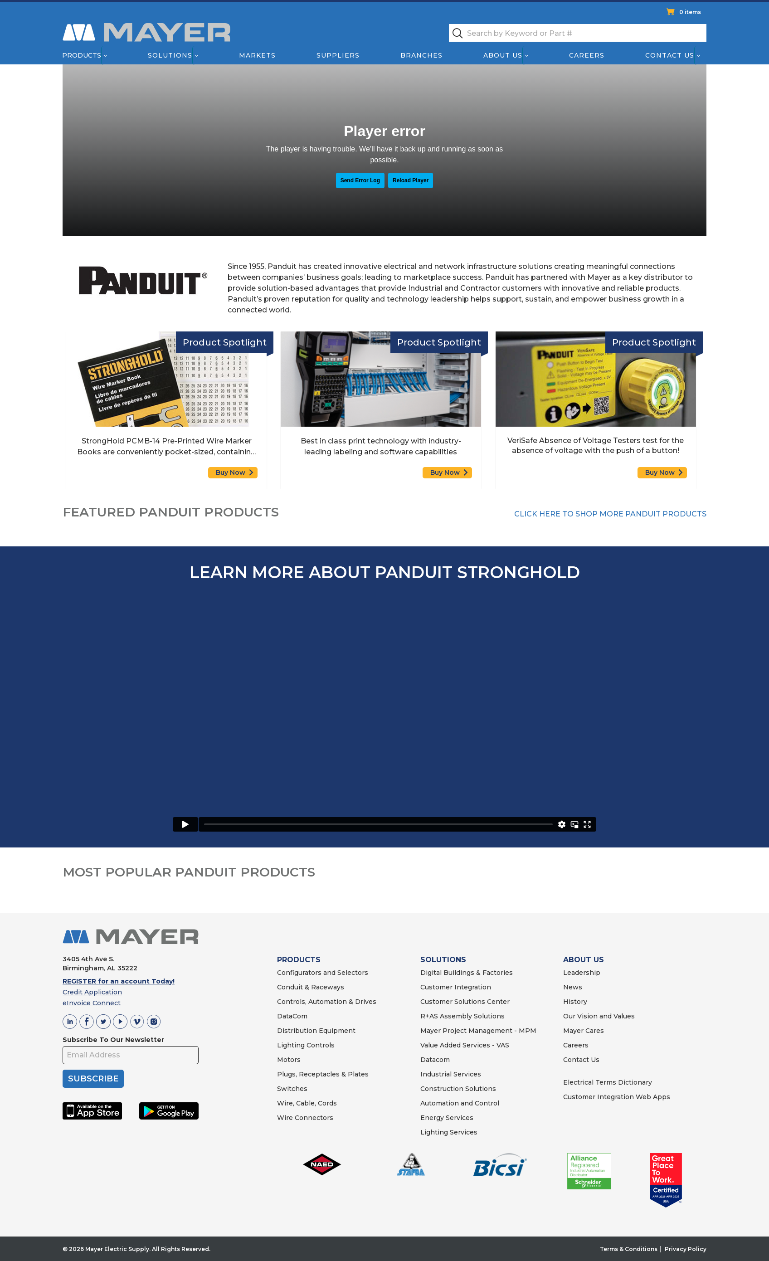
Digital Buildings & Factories (466, 973)
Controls (320, 1045)
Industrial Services (450, 1074)
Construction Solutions (458, 1089)
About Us (503, 55)
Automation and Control (459, 1103)
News (572, 987)
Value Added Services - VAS (464, 1045)
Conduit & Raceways (310, 987)
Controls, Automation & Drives (326, 1002)
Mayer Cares (583, 1031)
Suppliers (338, 55)
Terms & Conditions (628, 1249)
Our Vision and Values (599, 1016)
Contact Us (670, 55)
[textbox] (577, 33)
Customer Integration (455, 987)
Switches (292, 1089)
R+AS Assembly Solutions (462, 1016)
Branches (421, 55)
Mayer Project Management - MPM (478, 1031)
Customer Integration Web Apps (616, 1097)
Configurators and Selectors (322, 973)
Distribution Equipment (316, 1031)
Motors (289, 1060)
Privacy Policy (685, 1249)
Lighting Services (448, 1132)
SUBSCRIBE (93, 1079)
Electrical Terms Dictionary (607, 1082)
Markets (256, 55)
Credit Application (92, 992)
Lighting (291, 1045)
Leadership (581, 973)
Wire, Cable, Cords (307, 1103)
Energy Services (446, 1118)
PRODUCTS (299, 959)
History (575, 1002)
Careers (586, 55)
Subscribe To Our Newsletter (113, 1040)
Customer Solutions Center (465, 1002)
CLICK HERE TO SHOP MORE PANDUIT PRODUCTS (610, 514)
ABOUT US (583, 959)
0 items (690, 12)
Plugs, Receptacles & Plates (323, 1074)
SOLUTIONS (443, 959)
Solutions (170, 55)
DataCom (292, 1016)
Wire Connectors (305, 1118)
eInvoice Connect (92, 1003)
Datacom (435, 1060)
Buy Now (230, 472)
